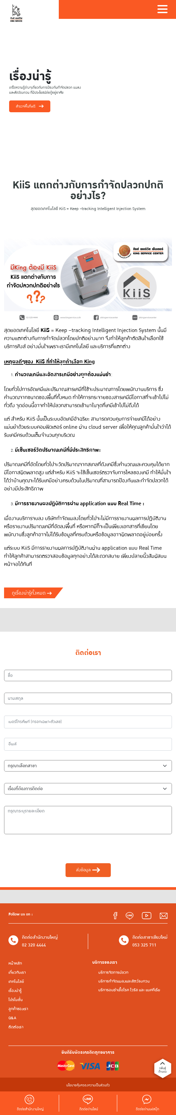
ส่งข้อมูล (88, 870)
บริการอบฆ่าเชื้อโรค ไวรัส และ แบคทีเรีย (129, 990)
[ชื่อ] (88, 675)
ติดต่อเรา (15, 1027)
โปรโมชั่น (15, 1000)
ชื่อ (9, 665)
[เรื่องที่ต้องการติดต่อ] (88, 788)
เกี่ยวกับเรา (17, 972)
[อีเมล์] (88, 744)
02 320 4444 (34, 945)
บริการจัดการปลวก (113, 972)
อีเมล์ (12, 733)
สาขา (12, 755)
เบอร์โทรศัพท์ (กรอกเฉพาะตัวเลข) (37, 711)
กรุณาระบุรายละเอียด (25, 801)
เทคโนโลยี (16, 981)
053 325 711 (144, 945)
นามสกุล (15, 688)
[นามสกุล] (88, 698)
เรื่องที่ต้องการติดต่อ (24, 778)
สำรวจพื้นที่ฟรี (30, 106)
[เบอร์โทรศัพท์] (88, 722)
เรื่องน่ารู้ (15, 991)
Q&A (12, 1018)
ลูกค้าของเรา (18, 1009)
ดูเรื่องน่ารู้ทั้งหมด (32, 593)
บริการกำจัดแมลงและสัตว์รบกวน (124, 981)
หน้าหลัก (15, 963)
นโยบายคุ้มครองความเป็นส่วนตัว (88, 1085)
